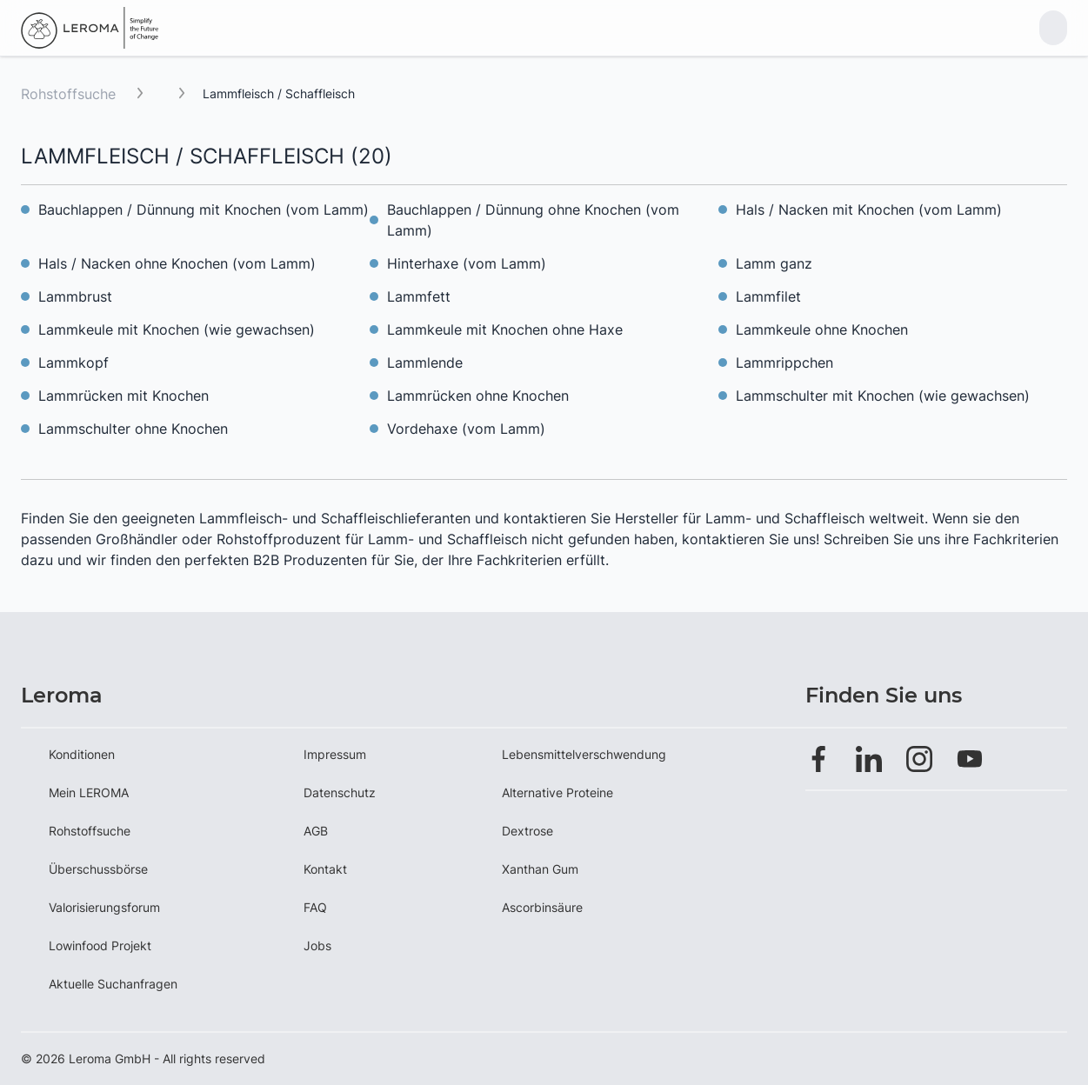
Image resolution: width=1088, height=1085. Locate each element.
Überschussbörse (98, 869)
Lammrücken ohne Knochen (478, 395)
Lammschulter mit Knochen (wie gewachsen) (883, 395)
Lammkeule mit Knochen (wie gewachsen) (176, 329)
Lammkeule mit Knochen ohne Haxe (505, 329)
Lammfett (419, 296)
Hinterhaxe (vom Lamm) (466, 263)
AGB (316, 830)
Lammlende (425, 362)
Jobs (317, 945)
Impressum (335, 754)
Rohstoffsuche (68, 94)
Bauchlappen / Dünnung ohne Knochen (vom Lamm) (533, 220)
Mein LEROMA (89, 792)
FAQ (315, 907)
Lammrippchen (784, 362)
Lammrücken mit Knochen (123, 395)
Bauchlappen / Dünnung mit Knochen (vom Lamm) (203, 209)
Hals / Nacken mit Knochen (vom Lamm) (869, 209)
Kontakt (325, 869)
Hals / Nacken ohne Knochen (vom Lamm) (177, 263)
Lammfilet (768, 296)
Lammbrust (75, 296)
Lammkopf (73, 362)
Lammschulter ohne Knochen (133, 428)
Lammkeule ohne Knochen (822, 329)
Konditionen (82, 754)
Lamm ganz (774, 263)
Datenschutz (340, 792)
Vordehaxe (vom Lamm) (466, 428)
